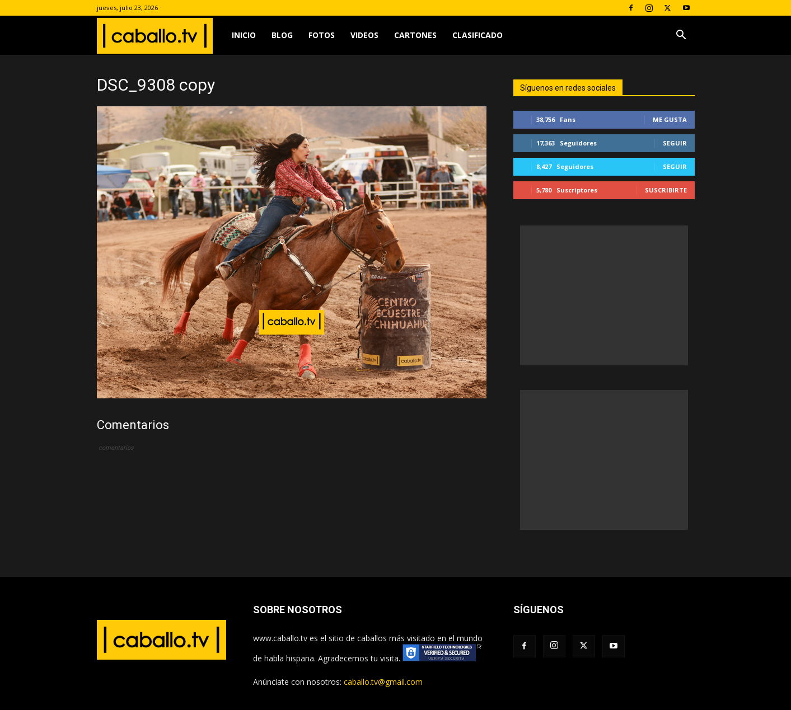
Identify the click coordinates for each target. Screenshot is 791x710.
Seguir (675, 143)
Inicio (244, 35)
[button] (681, 36)
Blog (282, 35)
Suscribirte (666, 190)
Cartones (415, 35)
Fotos (321, 35)
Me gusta (670, 119)
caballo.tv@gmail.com (383, 681)
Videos (364, 35)
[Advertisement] (604, 295)
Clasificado (477, 35)
